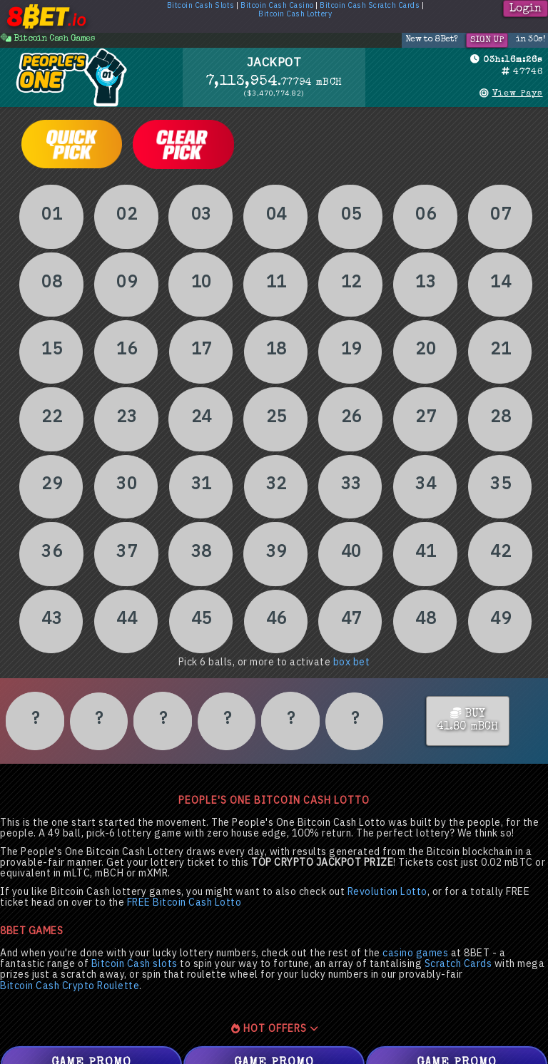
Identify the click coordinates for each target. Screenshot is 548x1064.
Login (525, 9)
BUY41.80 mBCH (467, 720)
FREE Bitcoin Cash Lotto (184, 902)
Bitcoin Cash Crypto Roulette (69, 986)
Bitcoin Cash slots (134, 963)
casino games (415, 953)
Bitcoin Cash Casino (277, 5)
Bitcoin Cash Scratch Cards (370, 5)
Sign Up (487, 40)
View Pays (517, 93)
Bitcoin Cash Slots (201, 5)
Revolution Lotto (387, 891)
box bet (351, 662)
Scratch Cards (458, 963)
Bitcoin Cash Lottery (295, 14)
